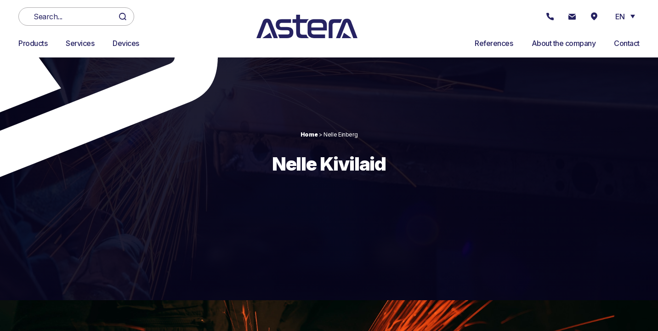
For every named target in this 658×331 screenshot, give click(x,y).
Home (309, 134)
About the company (564, 43)
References (494, 43)
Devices (126, 43)
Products (32, 43)
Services (80, 43)
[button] (625, 16)
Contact (627, 43)
